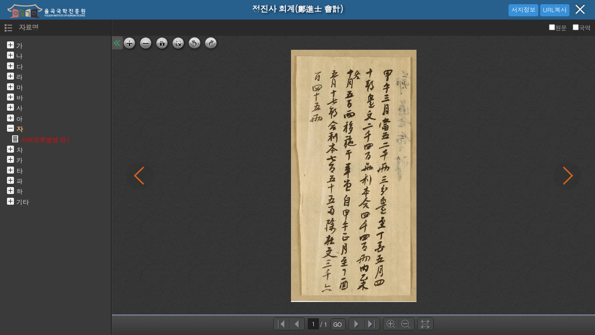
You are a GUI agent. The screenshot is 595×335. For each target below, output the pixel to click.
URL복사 (555, 9)
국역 (581, 27)
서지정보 (523, 9)
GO (337, 324)
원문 (558, 27)
